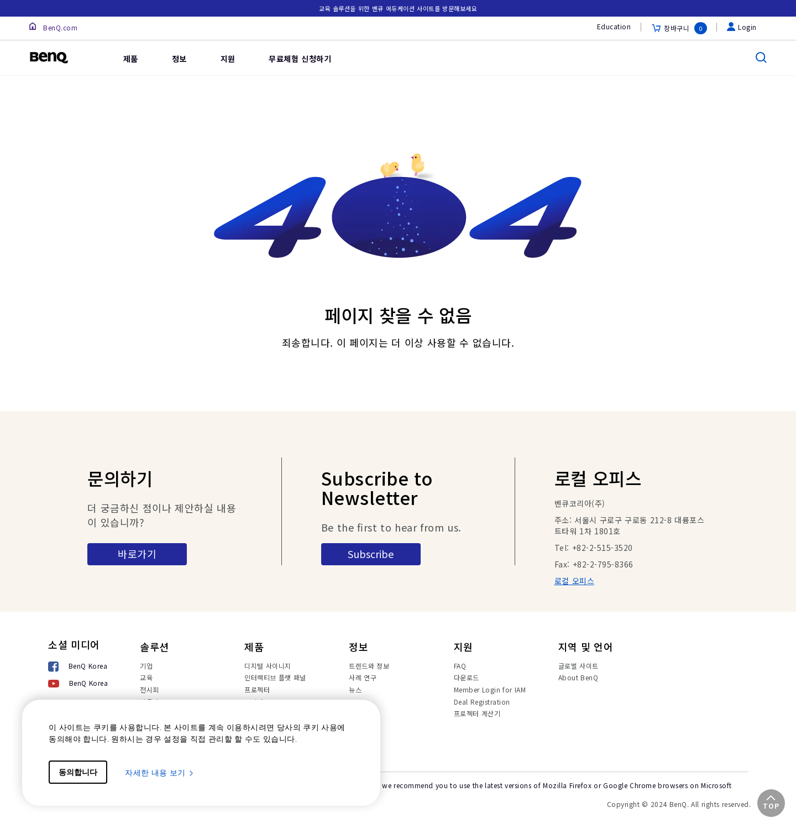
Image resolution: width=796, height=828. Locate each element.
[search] (761, 57)
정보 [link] (179, 58)
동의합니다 (78, 772)
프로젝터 (257, 689)
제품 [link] (130, 58)
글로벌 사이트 (578, 665)
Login (742, 27)
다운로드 (466, 677)
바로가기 (137, 553)
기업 (146, 665)
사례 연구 (362, 677)
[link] (89, 50)
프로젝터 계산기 (477, 713)
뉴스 (355, 689)
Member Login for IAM (490, 689)
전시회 (149, 689)
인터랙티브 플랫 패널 (275, 677)
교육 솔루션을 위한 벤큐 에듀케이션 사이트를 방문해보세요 (398, 8)
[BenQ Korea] (78, 667)
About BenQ (578, 677)
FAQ (460, 665)
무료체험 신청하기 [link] (300, 58)
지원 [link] (228, 58)
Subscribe (371, 553)
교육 (146, 677)
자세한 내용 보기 (160, 772)
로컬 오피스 (574, 580)
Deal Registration (482, 701)
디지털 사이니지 (267, 665)
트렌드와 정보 (369, 665)
